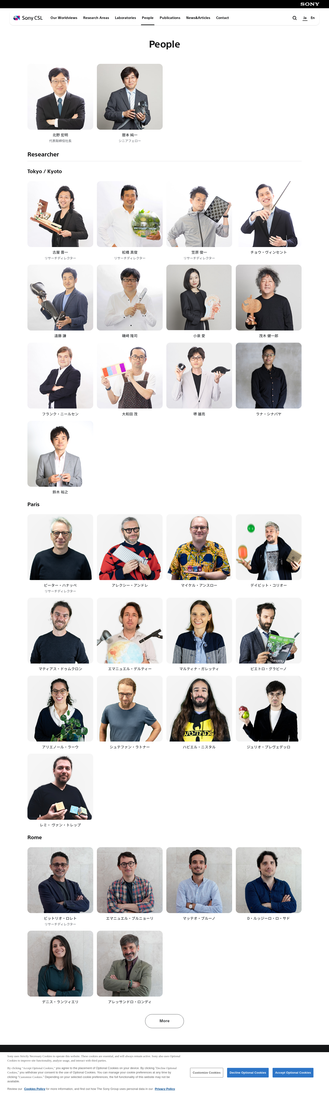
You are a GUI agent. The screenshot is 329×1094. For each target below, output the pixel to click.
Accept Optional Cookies (293, 1074)
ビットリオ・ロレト (60, 918)
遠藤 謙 (60, 335)
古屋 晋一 (60, 252)
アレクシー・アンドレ (130, 585)
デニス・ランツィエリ (60, 1001)
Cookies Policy (34, 1090)
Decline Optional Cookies (248, 1074)
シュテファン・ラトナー (130, 747)
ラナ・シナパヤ (268, 414)
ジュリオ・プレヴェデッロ (268, 747)
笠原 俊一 (199, 252)
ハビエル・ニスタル (199, 747)
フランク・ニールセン (60, 414)
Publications (170, 18)
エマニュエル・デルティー (130, 668)
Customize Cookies (206, 1074)
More (164, 1021)
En (313, 18)
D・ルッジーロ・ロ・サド (268, 918)
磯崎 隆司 (130, 335)
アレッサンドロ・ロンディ (130, 1001)
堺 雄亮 (199, 414)
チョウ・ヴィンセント (268, 252)
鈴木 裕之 (60, 492)
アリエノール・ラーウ (60, 747)
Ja (305, 18)
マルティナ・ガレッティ (199, 668)
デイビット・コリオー (268, 585)
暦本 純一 (130, 134)
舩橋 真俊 (130, 252)
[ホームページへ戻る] (28, 18)
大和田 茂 (130, 414)
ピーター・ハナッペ (60, 585)
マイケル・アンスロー (199, 585)
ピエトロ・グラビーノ (268, 668)
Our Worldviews (63, 18)
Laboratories (125, 18)
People (148, 18)
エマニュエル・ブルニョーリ (130, 918)
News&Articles (198, 18)
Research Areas (96, 18)
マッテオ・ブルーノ (199, 918)
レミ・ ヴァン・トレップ (60, 825)
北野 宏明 (60, 134)
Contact (222, 18)
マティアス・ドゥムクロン (60, 668)
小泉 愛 (199, 335)
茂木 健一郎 (268, 335)
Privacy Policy (165, 1090)
